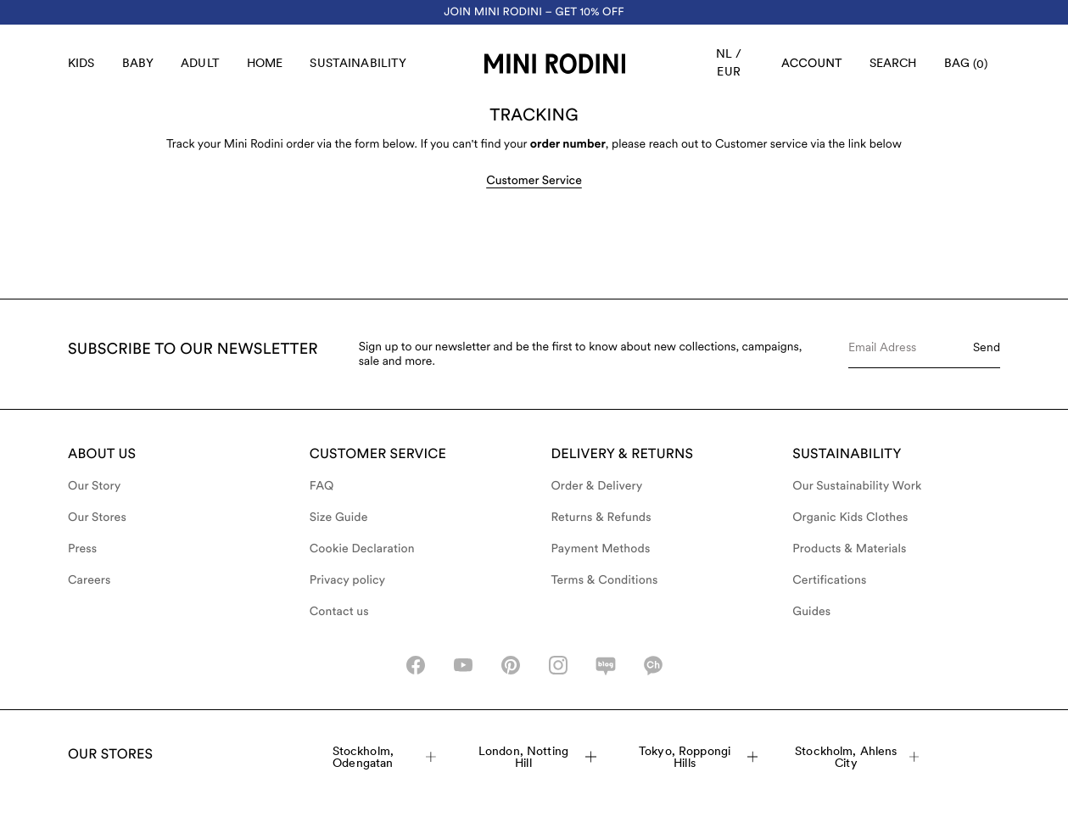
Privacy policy (348, 580)
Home (265, 63)
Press (82, 549)
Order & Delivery (597, 486)
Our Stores (97, 517)
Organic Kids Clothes (850, 517)
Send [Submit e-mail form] (986, 347)
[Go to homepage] (555, 63)
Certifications (829, 580)
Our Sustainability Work (856, 486)
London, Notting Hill (537, 756)
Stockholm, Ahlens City (857, 756)
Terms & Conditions (604, 580)
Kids (81, 63)
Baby (138, 63)
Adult (200, 63)
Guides (811, 611)
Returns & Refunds (601, 517)
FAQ (322, 486)
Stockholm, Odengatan (384, 756)
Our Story (94, 486)
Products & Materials (849, 549)
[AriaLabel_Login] (811, 64)
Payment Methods (601, 549)
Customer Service (534, 180)
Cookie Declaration (362, 549)
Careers (89, 580)
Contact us (339, 611)
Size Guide (339, 517)
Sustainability (358, 63)
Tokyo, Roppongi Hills (698, 756)
